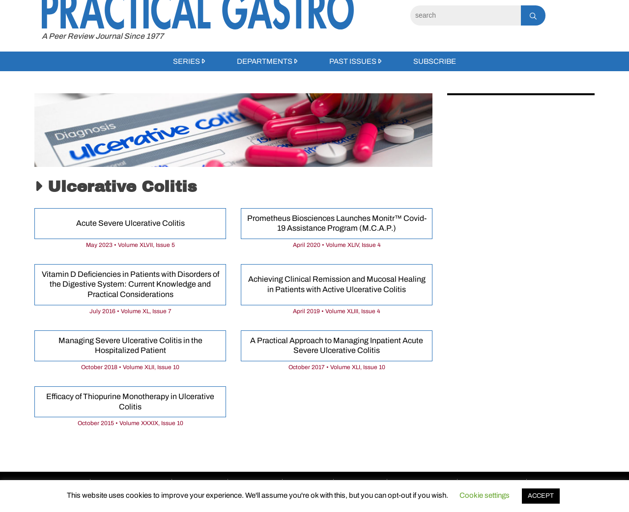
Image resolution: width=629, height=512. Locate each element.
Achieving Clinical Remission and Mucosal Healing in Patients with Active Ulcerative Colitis (337, 284)
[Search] (465, 15)
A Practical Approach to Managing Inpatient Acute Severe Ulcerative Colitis (336, 345)
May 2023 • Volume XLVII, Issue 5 (130, 245)
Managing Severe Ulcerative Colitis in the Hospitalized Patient (130, 345)
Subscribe (434, 61)
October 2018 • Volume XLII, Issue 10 (130, 367)
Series (186, 61)
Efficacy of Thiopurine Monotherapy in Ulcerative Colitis (130, 401)
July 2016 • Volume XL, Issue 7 (130, 311)
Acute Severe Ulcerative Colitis (130, 223)
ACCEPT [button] (541, 495)
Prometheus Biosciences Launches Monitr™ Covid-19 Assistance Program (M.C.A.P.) (337, 223)
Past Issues (352, 61)
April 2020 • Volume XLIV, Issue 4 (337, 245)
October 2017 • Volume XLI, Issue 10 (336, 367)
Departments (264, 61)
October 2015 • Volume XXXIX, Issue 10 (130, 423)
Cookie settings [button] (484, 495)
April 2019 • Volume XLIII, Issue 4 (336, 311)
